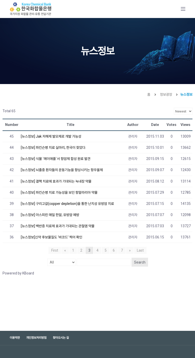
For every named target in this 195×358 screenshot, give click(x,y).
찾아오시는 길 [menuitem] (61, 337)
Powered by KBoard (18, 273)
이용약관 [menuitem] (15, 337)
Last (140, 250)
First (54, 250)
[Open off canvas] (183, 9)
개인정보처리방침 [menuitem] (36, 337)
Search (139, 262)
